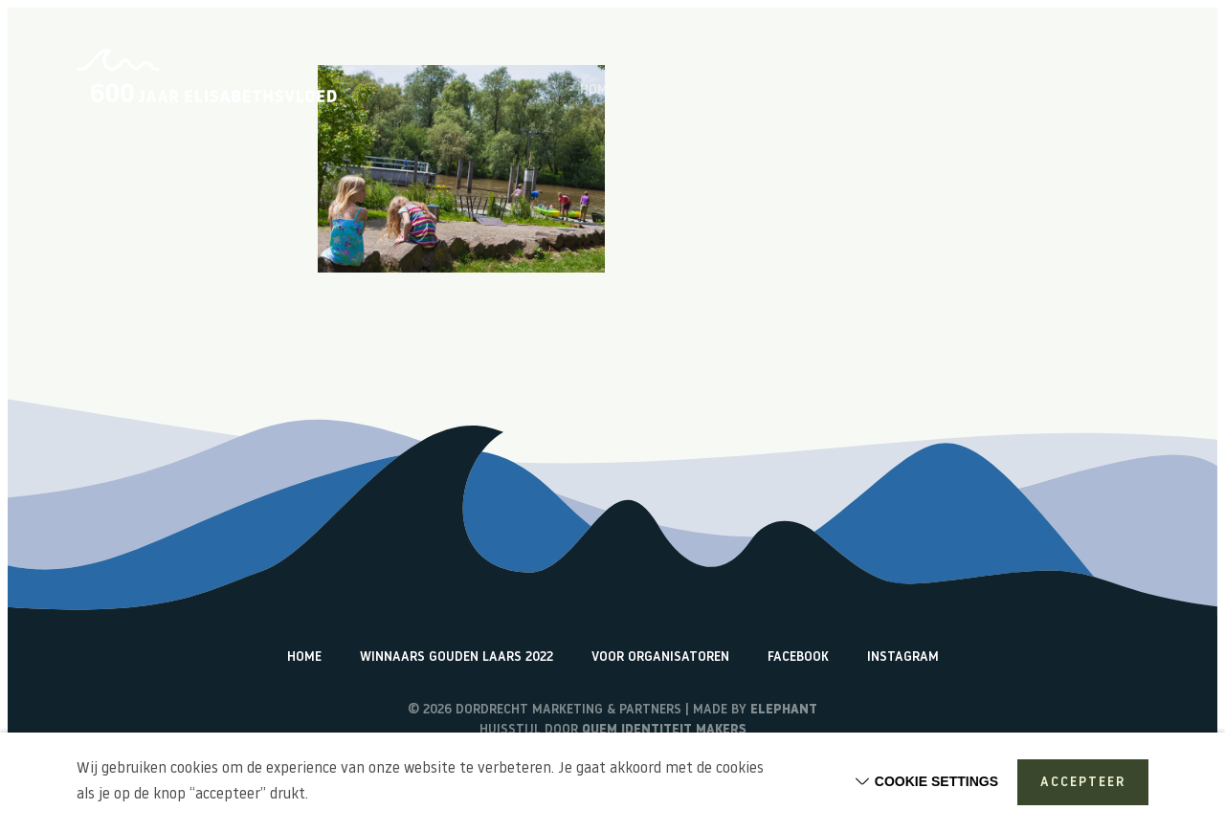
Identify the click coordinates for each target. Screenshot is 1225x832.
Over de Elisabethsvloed (719, 91)
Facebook (798, 657)
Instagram (903, 657)
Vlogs (844, 91)
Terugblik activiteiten (963, 91)
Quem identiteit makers (664, 730)
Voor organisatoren (660, 657)
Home (597, 91)
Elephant (783, 710)
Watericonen (1105, 91)
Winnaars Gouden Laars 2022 (456, 657)
